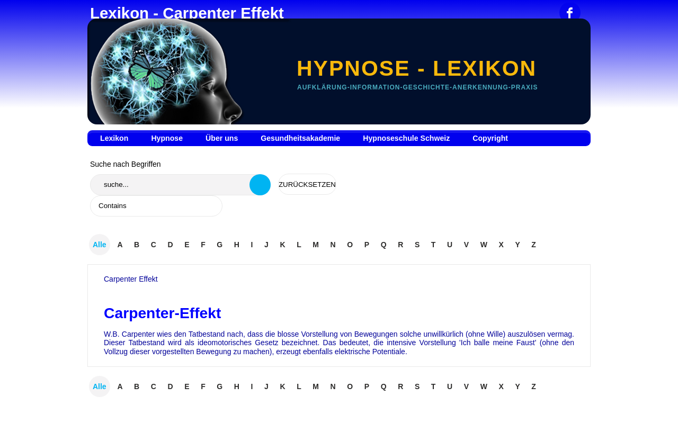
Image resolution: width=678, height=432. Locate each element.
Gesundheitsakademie (300, 138)
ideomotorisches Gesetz (238, 342)
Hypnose (167, 138)
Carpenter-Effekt (162, 312)
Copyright (490, 138)
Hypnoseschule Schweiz (406, 138)
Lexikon (114, 138)
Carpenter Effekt (131, 279)
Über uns (222, 138)
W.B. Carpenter (129, 334)
